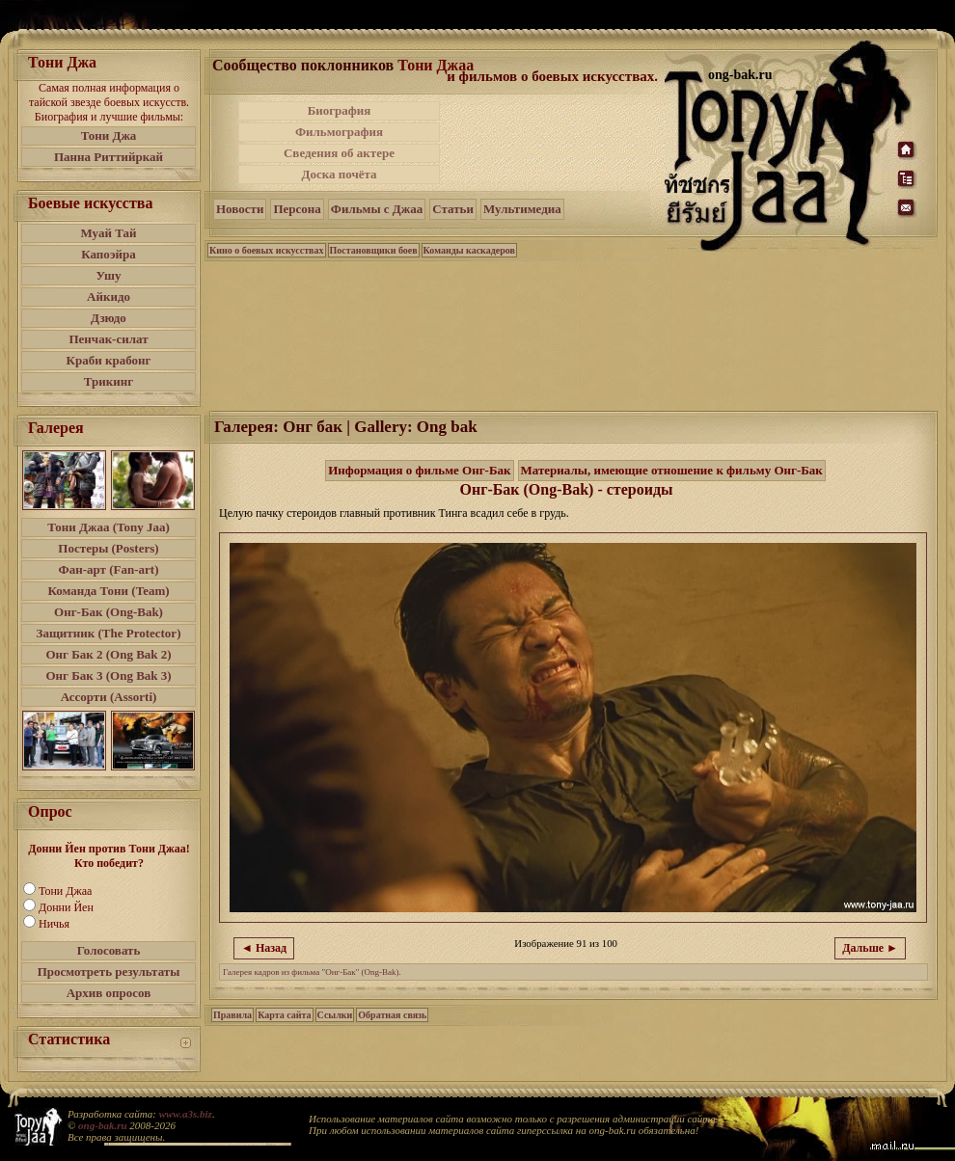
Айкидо (108, 296)
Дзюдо (108, 317)
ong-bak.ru (102, 1125)
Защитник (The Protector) (109, 633)
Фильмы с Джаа (377, 209)
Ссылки (335, 1015)
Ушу (109, 275)
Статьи (453, 209)
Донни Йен (66, 907)
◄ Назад (263, 948)
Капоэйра (108, 254)
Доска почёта (338, 174)
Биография (339, 110)
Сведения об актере (339, 153)
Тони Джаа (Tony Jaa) (108, 527)
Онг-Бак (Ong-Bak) (108, 612)
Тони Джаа (65, 891)
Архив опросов (109, 993)
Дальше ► (870, 948)
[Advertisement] (553, 142)
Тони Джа (109, 135)
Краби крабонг (109, 360)
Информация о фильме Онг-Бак (419, 470)
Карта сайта (284, 1015)
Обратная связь (392, 1015)
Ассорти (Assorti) (109, 696)
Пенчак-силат (108, 339)
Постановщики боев (374, 250)
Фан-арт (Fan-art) (109, 569)
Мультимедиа (522, 209)
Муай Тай (108, 233)
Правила (232, 1015)
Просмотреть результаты (109, 971)
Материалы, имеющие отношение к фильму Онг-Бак (672, 470)
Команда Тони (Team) (108, 590)
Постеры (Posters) (108, 548)
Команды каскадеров (469, 250)
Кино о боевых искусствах (266, 250)
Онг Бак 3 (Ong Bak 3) (108, 675)
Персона (296, 209)
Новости (239, 209)
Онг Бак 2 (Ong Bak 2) (108, 654)
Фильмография (339, 131)
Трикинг (108, 381)
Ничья (54, 924)
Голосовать (109, 950)
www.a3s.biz (185, 1114)
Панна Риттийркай (108, 156)
